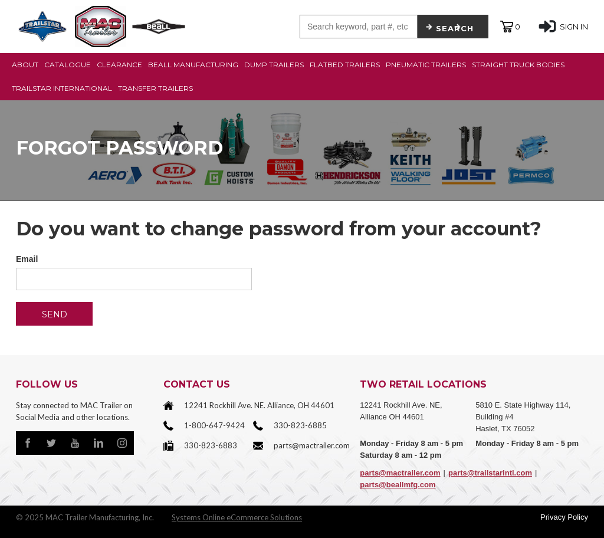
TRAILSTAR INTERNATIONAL (62, 88)
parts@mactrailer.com (312, 445)
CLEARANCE (119, 64)
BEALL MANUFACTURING (193, 64)
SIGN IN (563, 26)
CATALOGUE (67, 64)
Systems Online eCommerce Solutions (237, 517)
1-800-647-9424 (214, 425)
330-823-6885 (300, 425)
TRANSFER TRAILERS (155, 88)
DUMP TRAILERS (274, 64)
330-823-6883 (210, 445)
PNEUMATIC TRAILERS (426, 64)
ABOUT (25, 64)
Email (27, 259)
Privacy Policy (564, 517)
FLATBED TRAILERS (345, 64)
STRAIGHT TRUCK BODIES (518, 64)
